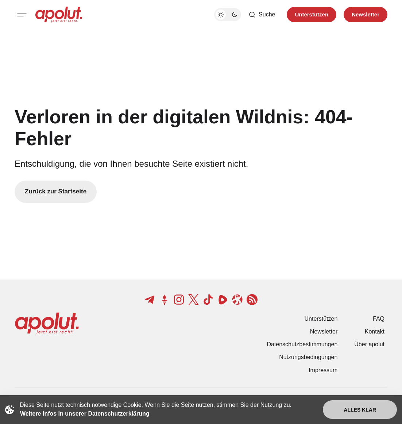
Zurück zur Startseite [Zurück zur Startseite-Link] (55, 191)
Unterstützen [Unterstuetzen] (311, 14)
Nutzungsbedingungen (308, 357)
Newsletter (324, 331)
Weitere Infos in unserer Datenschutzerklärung (84, 413)
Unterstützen (321, 319)
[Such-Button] (261, 14)
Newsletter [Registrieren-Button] (365, 14)
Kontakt (374, 331)
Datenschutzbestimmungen (302, 344)
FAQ (378, 319)
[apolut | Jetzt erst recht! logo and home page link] (58, 14)
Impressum (323, 370)
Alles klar (360, 410)
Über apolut (369, 344)
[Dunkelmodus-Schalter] (227, 14)
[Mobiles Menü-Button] (22, 14)
